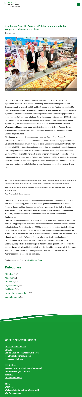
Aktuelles (9, 274)
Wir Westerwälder (13, 393)
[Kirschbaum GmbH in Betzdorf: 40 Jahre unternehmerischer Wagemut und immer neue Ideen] (41, 38)
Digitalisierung (11, 285)
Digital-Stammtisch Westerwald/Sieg (21, 352)
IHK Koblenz (10, 365)
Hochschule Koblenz (14, 359)
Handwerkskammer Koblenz (18, 355)
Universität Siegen (13, 377)
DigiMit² (8, 349)
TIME (7, 383)
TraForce (9, 374)
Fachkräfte (10, 289)
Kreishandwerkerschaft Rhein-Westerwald (24, 368)
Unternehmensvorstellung (16, 293)
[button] (78, 4)
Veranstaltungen (12, 297)
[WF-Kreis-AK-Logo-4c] (11, 4)
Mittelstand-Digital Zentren (17, 371)
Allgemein (9, 277)
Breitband (9, 281)
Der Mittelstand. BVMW (15, 346)
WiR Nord (9, 387)
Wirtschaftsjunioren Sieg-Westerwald (22, 390)
